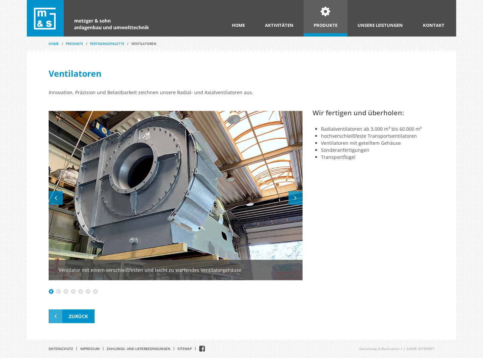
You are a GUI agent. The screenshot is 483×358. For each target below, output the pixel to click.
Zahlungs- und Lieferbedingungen (138, 348)
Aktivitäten (279, 25)
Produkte (325, 25)
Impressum (90, 348)
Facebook (202, 348)
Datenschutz (61, 348)
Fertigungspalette (107, 43)
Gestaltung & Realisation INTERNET (396, 348)
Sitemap (184, 348)
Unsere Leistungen (380, 25)
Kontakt (433, 25)
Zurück (78, 316)
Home (238, 25)
